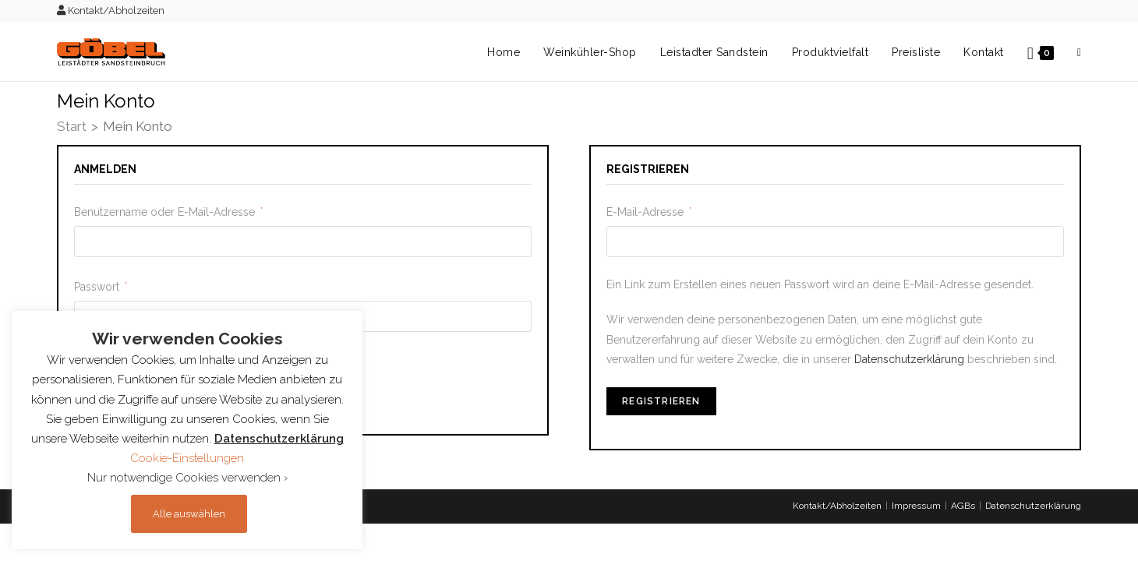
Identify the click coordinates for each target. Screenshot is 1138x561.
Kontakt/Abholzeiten (110, 10)
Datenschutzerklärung (909, 359)
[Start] (72, 127)
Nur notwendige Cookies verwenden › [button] (187, 478)
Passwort (100, 285)
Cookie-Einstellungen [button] (187, 458)
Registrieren (661, 401)
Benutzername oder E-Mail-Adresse (168, 210)
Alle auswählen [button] (189, 514)
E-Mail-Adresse (648, 210)
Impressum (916, 505)
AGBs (963, 505)
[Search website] (1079, 52)
